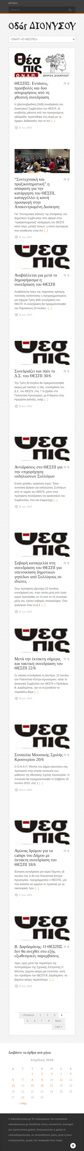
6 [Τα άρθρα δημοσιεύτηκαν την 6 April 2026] (13, 1079)
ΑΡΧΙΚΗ (13, 3)
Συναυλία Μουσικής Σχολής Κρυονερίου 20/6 (39, 757)
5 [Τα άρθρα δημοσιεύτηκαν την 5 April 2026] (71, 1073)
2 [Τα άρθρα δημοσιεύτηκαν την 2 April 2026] (42, 1073)
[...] (53, 120)
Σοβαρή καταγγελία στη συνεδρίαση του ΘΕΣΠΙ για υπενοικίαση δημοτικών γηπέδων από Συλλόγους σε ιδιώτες (38, 572)
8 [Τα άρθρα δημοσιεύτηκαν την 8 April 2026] (32, 1079)
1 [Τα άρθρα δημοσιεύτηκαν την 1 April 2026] (32, 1073)
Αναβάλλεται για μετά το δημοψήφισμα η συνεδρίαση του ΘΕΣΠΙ (36, 280)
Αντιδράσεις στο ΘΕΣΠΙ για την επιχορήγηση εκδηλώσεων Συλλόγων (38, 471)
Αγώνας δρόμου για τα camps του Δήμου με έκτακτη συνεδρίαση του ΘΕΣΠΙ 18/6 (36, 857)
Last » (58, 1026)
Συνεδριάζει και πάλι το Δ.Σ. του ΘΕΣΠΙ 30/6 (35, 373)
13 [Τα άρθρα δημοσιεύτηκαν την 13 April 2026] (13, 1085)
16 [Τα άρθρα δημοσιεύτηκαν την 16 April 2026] (42, 1085)
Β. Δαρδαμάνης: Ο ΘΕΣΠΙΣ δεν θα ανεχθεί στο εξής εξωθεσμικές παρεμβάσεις (38, 951)
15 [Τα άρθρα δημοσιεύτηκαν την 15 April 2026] (32, 1085)
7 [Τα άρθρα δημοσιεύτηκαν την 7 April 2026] (23, 1079)
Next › (58, 1021)
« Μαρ (23, 1103)
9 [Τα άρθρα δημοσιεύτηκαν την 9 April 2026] (42, 1079)
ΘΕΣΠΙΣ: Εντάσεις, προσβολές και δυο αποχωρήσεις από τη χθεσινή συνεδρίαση (32, 90)
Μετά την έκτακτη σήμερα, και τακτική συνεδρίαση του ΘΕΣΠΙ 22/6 (39, 663)
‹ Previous (28, 1015)
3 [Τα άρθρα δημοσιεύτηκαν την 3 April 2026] (51, 1073)
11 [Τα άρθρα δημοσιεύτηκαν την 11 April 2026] (61, 1079)
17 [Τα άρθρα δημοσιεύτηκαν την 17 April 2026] (51, 1085)
